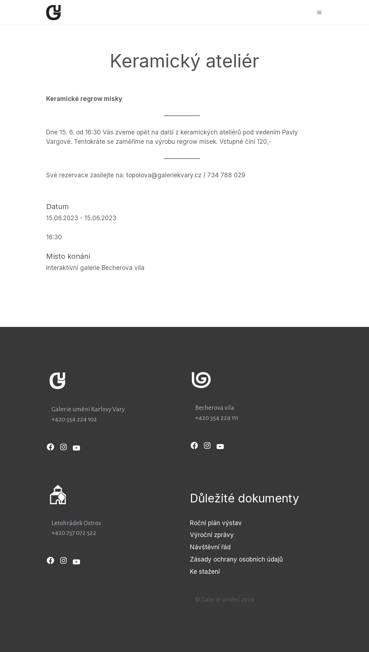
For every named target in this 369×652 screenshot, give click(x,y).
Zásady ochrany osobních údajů (236, 559)
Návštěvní (205, 547)
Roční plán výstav (216, 523)
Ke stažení (205, 571)
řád (226, 547)
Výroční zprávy (212, 534)
